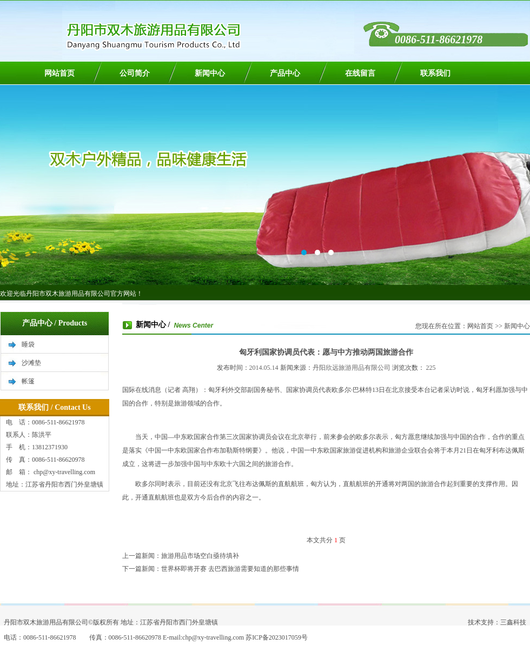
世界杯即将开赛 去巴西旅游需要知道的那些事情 (230, 569)
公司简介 (135, 73)
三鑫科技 (513, 622)
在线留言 (360, 73)
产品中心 (285, 73)
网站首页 (59, 73)
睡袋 (28, 344)
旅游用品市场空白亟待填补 (200, 556)
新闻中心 (210, 73)
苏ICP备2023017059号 (277, 637)
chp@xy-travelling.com (63, 472)
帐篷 (28, 381)
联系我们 (435, 73)
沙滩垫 (31, 363)
